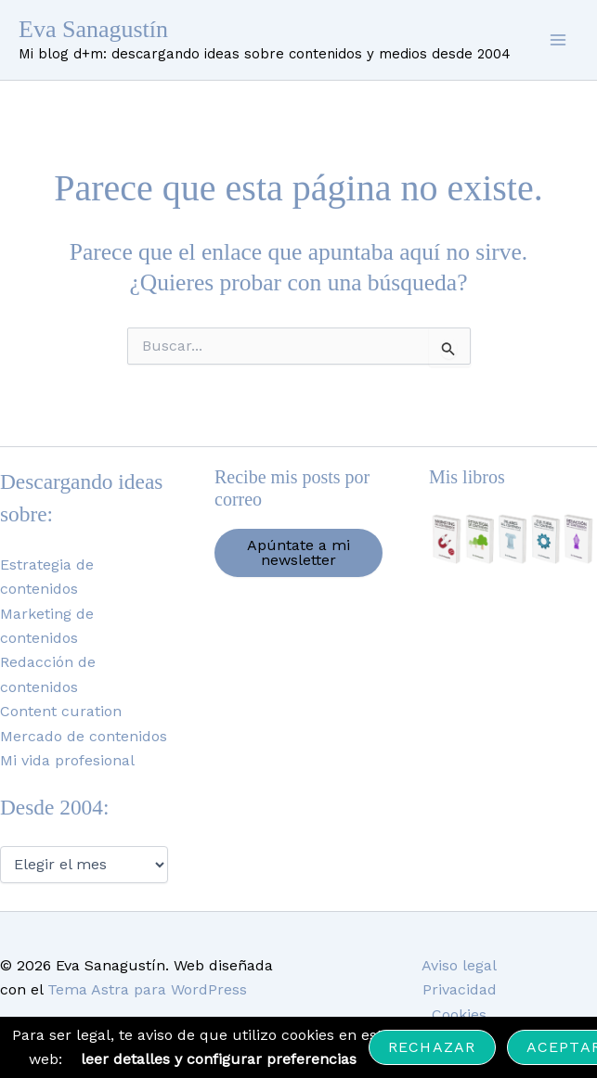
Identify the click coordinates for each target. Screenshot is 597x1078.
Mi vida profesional (67, 760)
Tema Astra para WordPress (147, 989)
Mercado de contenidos (83, 736)
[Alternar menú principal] (558, 39)
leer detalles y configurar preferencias (219, 1059)
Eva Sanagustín (93, 29)
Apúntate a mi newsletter (298, 552)
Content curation (61, 711)
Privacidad (459, 989)
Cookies (459, 1014)
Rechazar (432, 1047)
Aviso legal (459, 965)
